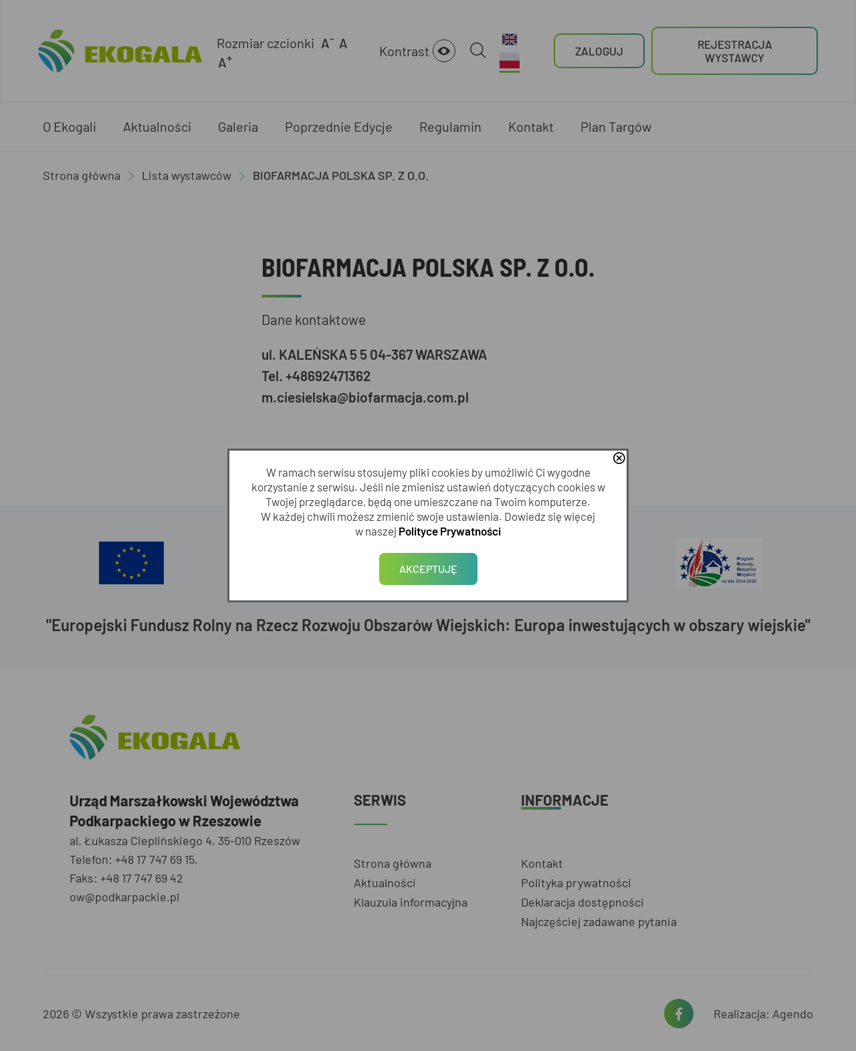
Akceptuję (428, 568)
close (618, 459)
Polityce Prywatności (450, 531)
